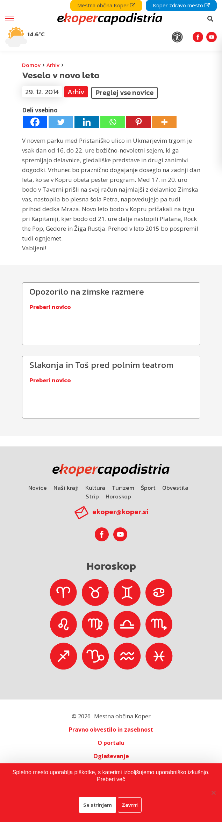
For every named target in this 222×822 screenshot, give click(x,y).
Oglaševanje (111, 756)
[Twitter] (61, 122)
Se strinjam (97, 805)
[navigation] (111, 25)
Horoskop (118, 496)
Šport (148, 487)
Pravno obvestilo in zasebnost (111, 729)
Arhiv (52, 64)
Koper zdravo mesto (181, 5)
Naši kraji (66, 487)
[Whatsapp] (112, 122)
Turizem (123, 487)
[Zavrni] (213, 792)
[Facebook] (35, 122)
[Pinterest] (138, 122)
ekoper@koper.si (120, 511)
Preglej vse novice (124, 92)
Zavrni (130, 805)
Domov (31, 64)
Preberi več (111, 779)
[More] (164, 122)
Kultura (95, 487)
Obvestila (175, 487)
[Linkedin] (86, 122)
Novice (37, 487)
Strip (92, 496)
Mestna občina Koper (106, 5)
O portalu (111, 743)
